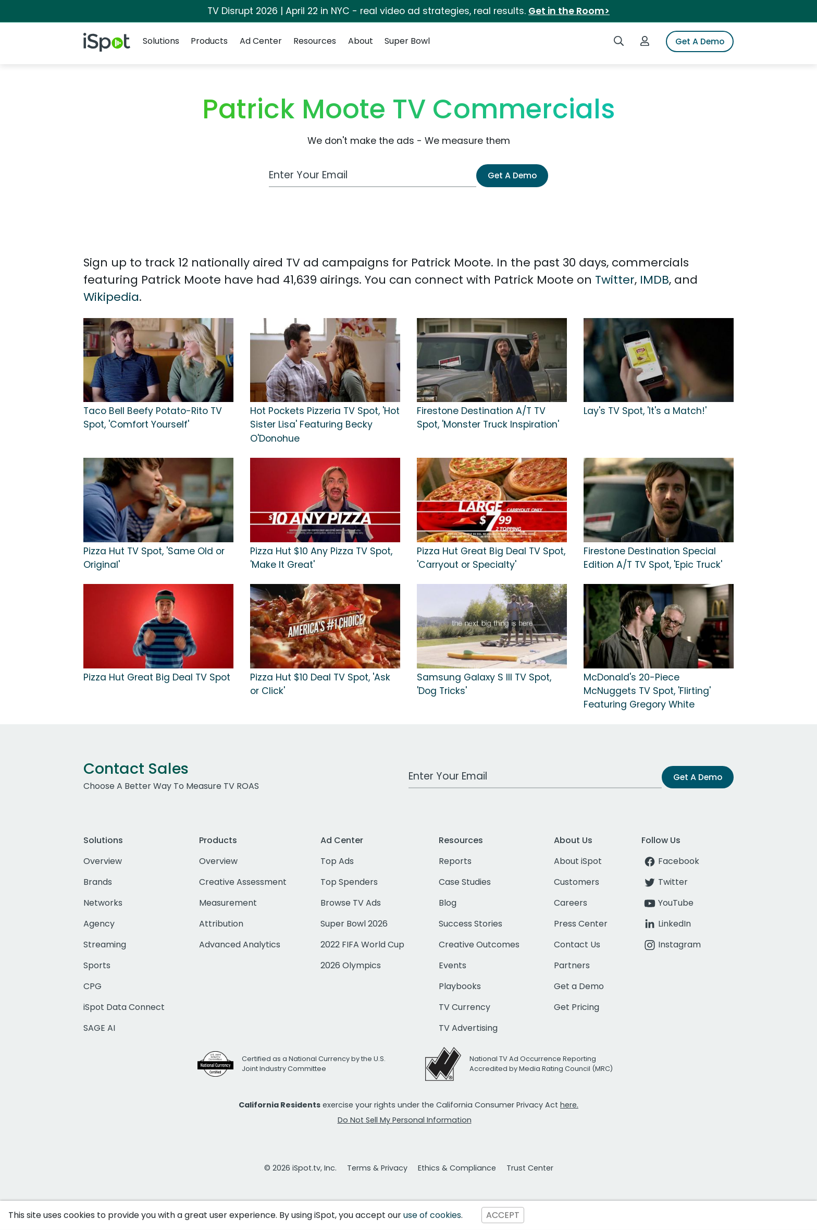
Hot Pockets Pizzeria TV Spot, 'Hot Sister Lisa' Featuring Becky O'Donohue (325, 425)
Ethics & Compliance (457, 1168)
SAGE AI (99, 1028)
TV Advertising (468, 1028)
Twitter (615, 280)
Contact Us (577, 945)
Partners (572, 965)
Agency (99, 924)
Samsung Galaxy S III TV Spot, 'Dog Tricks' (484, 684)
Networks (102, 903)
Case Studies (465, 882)
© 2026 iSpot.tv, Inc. (300, 1168)
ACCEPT (502, 1215)
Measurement (228, 903)
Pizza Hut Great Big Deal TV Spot (156, 677)
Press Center (581, 924)
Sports (96, 965)
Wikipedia (111, 297)
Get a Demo (579, 986)
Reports (455, 861)
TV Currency (464, 1007)
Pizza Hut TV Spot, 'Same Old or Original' (154, 558)
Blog (447, 903)
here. (569, 1105)
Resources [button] (314, 41)
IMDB (654, 280)
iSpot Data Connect (124, 1007)
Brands (97, 882)
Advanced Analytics (239, 945)
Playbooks (460, 986)
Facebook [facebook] (670, 861)
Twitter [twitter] (664, 882)
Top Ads (337, 861)
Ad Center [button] (261, 41)
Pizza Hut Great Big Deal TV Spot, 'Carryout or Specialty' (491, 558)
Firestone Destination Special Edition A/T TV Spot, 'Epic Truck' (653, 558)
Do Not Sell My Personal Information (405, 1120)
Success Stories (470, 924)
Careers (570, 903)
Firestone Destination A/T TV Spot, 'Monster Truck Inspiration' (488, 418)
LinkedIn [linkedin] (666, 924)
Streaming (104, 945)
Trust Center (529, 1168)
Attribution (221, 924)
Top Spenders (349, 882)
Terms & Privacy (377, 1168)
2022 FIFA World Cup (362, 945)
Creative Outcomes (479, 945)
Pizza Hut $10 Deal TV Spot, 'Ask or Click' (320, 684)
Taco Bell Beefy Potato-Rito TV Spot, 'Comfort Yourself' (152, 418)
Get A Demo (699, 41)
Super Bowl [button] (407, 41)
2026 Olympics (350, 965)
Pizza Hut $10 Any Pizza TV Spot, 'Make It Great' (321, 558)
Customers (576, 882)
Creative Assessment (243, 882)
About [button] (360, 41)
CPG (92, 986)
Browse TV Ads (350, 903)
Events (452, 965)
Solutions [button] (161, 41)
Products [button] (209, 41)
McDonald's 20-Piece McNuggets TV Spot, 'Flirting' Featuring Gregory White (647, 691)
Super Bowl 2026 (354, 924)
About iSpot (578, 861)
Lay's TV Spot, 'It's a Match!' (645, 411)
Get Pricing (576, 1007)
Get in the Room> (569, 11)
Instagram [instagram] (671, 945)
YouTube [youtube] (667, 903)
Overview (102, 861)
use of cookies (432, 1215)
